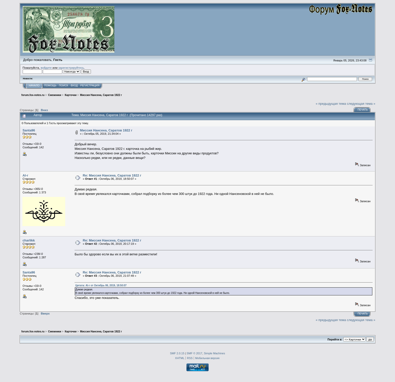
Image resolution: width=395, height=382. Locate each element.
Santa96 (28, 130)
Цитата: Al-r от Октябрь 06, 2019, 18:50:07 (100, 285)
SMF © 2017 (194, 353)
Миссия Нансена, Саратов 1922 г (106, 130)
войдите (46, 67)
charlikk (28, 240)
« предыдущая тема (331, 104)
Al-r (25, 175)
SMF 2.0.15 (177, 353)
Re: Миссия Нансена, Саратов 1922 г (112, 175)
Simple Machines (214, 353)
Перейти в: (334, 339)
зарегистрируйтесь (71, 67)
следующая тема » (361, 104)
